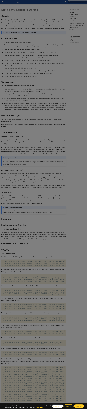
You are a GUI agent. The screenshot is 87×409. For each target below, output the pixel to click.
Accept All (79, 406)
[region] (43, 406)
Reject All (68, 406)
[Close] (84, 406)
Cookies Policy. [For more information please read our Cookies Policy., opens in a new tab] (40, 407)
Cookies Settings (57, 406)
